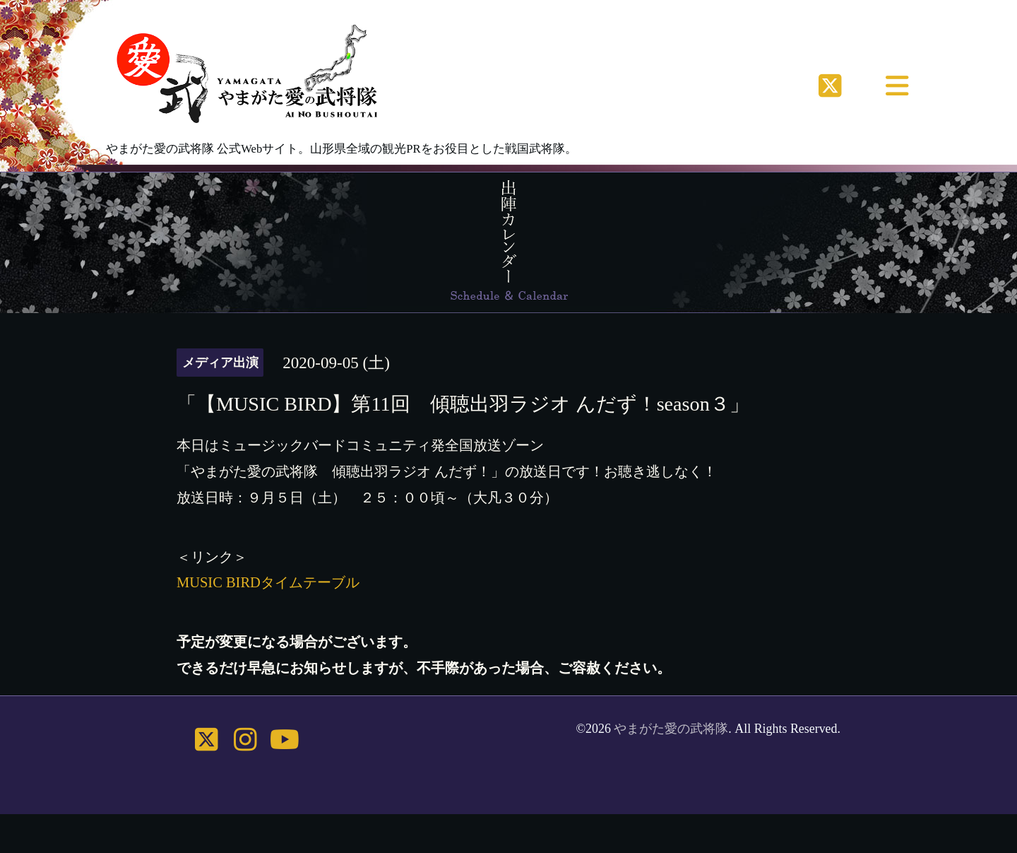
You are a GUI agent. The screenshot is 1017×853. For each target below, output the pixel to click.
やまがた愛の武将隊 (671, 729)
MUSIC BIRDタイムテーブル (268, 582)
